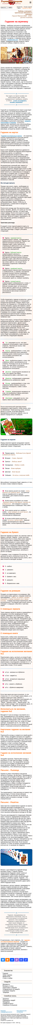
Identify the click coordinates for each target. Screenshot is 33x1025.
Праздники (6, 1002)
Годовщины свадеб (9, 1000)
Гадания (5, 973)
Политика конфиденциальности (6, 1011)
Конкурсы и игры (8, 986)
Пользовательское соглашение (21, 1011)
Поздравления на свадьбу (11, 989)
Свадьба (7, 982)
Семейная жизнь (10, 996)
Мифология (6, 976)
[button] (3, 960)
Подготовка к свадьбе (10, 987)
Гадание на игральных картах (11, 136)
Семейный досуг (8, 1003)
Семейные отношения (10, 1005)
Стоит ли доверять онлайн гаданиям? (18, 101)
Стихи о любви (7, 978)
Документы (6, 984)
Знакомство (8, 970)
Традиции (6, 992)
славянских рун (12, 39)
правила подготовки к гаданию (16, 121)
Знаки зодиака (7, 975)
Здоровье (6, 998)
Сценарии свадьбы (9, 991)
